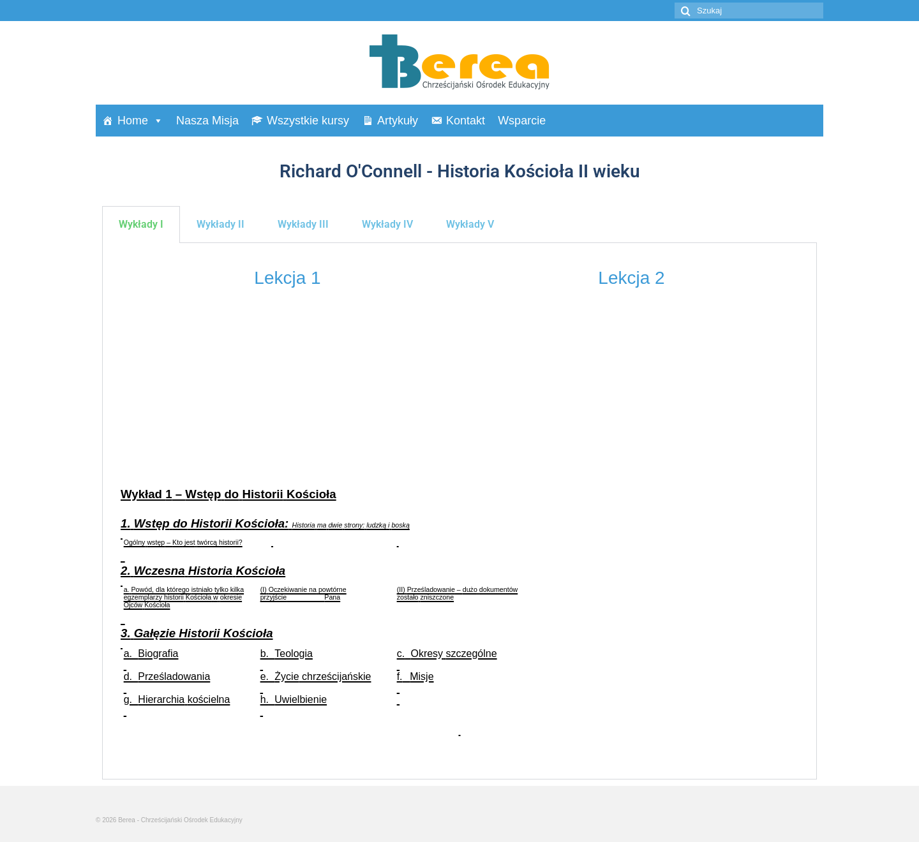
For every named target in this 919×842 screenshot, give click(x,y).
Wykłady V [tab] (470, 224)
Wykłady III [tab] (303, 224)
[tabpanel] (459, 511)
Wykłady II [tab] (220, 224)
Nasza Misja (207, 120)
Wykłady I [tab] (141, 224)
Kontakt (465, 120)
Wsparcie (522, 120)
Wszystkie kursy (308, 120)
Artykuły (397, 120)
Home (140, 120)
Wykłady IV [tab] (387, 224)
